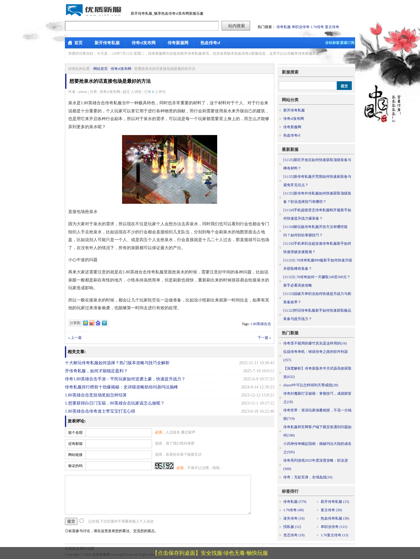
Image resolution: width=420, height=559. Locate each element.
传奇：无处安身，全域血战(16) (307, 477)
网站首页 (100, 69)
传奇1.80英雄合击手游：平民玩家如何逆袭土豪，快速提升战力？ (125, 379)
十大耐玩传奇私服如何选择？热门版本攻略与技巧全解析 (117, 363)
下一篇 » (264, 338)
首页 (78, 43)
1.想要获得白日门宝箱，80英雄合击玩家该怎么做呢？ (115, 403)
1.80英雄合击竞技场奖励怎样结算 (96, 395)
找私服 (292, 527)
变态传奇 (294, 535)
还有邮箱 (75, 444)
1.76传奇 (317, 27)
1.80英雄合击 (260, 324)
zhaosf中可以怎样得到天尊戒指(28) (310, 385)
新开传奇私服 (107, 43)
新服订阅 (347, 43)
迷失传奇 (294, 518)
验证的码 (75, 466)
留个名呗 (75, 433)
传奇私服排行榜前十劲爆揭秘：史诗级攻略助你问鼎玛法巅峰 (121, 387)
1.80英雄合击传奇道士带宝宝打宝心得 (100, 411)
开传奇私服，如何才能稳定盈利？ (96, 371)
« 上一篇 (75, 338)
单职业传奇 (301, 27)
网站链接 (75, 455)
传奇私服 (283, 27)
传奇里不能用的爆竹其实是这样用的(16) (315, 343)
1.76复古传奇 (334, 535)
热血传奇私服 (335, 518)
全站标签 (332, 43)
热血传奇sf (210, 43)
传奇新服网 (178, 43)
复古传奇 (332, 27)
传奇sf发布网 (144, 43)
